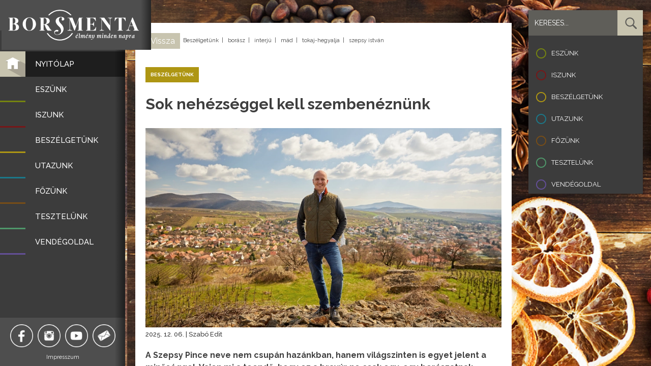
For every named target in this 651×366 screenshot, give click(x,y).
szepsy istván (366, 40)
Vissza (163, 41)
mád (287, 40)
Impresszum (63, 357)
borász (236, 40)
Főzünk (565, 140)
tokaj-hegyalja (321, 40)
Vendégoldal (576, 184)
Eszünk (564, 53)
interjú (263, 40)
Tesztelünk (572, 162)
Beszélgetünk (201, 40)
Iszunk (563, 75)
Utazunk (567, 119)
